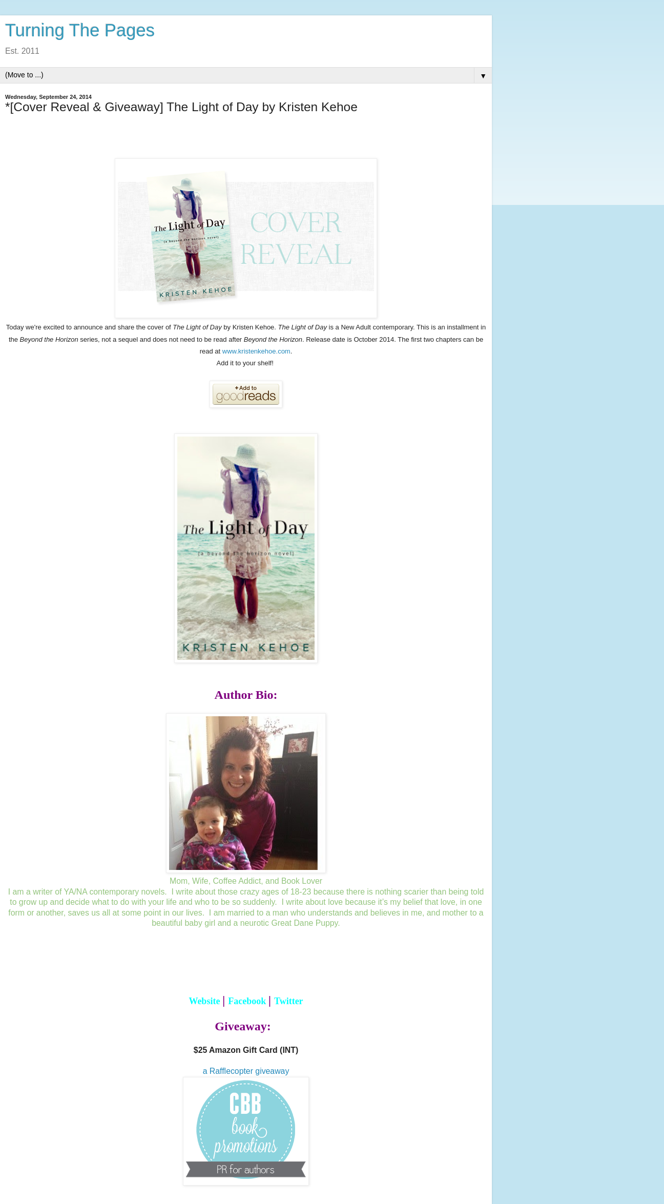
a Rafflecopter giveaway (246, 1071)
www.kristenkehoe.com (256, 351)
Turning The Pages (80, 30)
